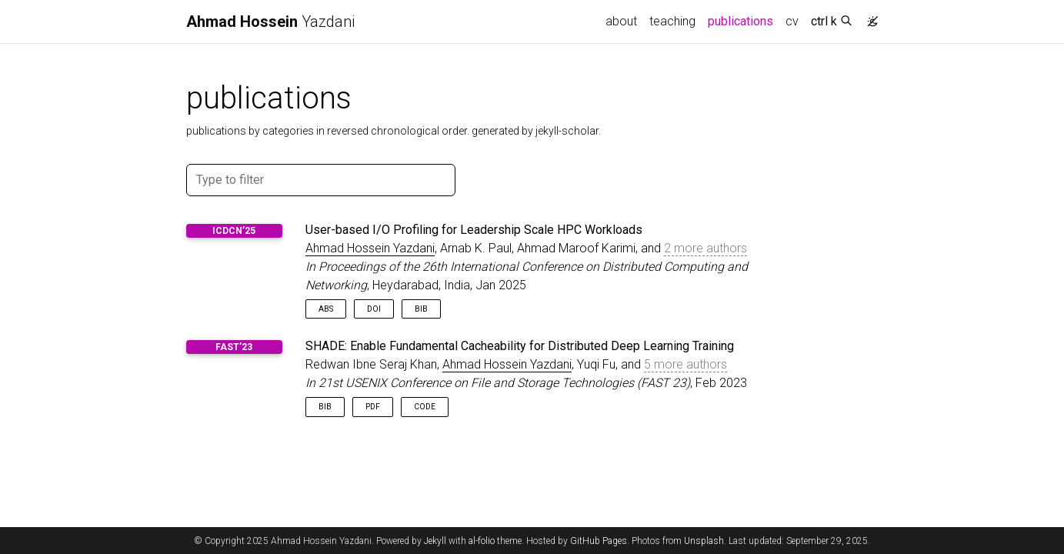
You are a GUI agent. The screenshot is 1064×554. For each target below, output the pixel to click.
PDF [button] (372, 407)
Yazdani (270, 21)
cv (792, 21)
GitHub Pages (598, 541)
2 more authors (705, 248)
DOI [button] (374, 309)
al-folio (482, 541)
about (621, 21)
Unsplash (704, 541)
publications (743, 20)
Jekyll (435, 541)
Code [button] (424, 407)
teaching (672, 21)
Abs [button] (326, 309)
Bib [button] (421, 309)
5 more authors (685, 364)
